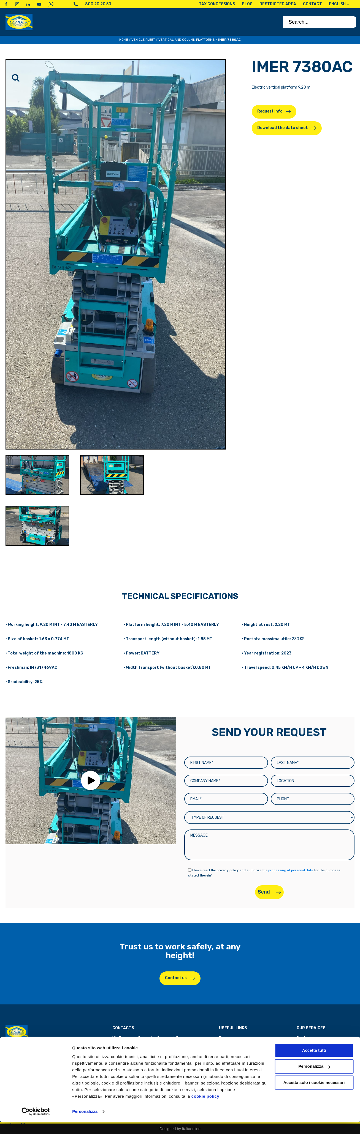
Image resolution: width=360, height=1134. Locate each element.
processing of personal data (290, 870)
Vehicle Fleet (143, 40)
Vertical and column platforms (186, 40)
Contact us (176, 978)
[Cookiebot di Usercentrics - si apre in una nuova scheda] (36, 1123)
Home (123, 40)
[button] (90, 780)
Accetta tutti (314, 1062)
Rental (302, 1038)
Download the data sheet (282, 127)
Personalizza (85, 1123)
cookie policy (205, 1108)
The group (228, 1038)
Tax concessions (233, 1044)
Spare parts (307, 1044)
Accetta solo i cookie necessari (314, 1094)
